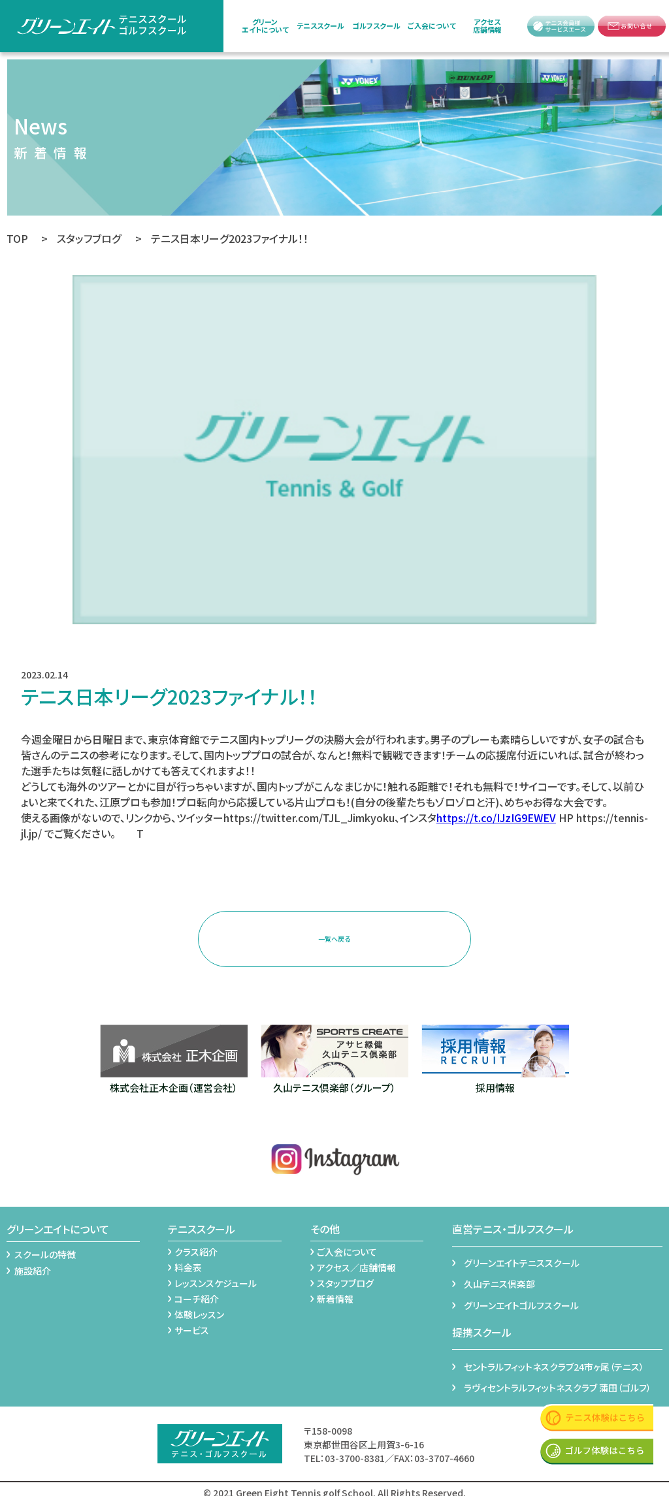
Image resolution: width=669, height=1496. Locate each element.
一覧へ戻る (334, 935)
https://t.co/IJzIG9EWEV (496, 817)
